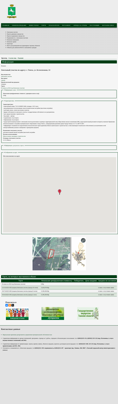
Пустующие (94, 25)
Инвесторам (34, 25)
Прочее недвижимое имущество (16, 36)
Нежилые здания (11, 42)
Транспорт (10, 43)
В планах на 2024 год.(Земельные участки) (12, 88)
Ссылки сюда (12, 58)
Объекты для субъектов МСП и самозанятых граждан (21, 47)
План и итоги (54, 25)
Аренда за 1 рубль (80, 25)
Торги (43, 25)
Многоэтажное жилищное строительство (14, 136)
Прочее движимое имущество (15, 34)
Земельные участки (12, 32)
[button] (59, 192)
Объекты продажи (19, 25)
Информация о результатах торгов (14, 145)
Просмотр (4, 58)
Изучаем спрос (108, 25)
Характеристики (9, 101)
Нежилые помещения (13, 40)
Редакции (20, 58)
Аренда (3, 80)
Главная (5, 25)
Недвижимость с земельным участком (17, 38)
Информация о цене (10, 90)
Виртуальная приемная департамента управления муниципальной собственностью (27, 335)
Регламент (66, 25)
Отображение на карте (11, 152)
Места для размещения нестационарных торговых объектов (23, 45)
